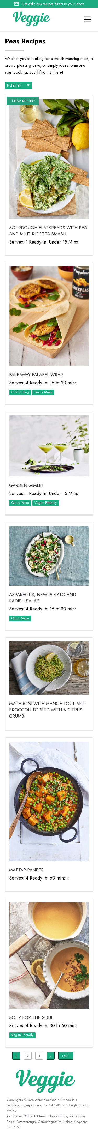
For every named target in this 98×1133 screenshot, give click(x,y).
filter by (18, 85)
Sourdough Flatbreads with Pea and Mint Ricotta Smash (48, 231)
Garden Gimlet (26, 485)
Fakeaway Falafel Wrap (36, 375)
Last (65, 1056)
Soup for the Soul (31, 1017)
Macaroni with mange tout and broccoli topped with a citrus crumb (47, 709)
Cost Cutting (20, 392)
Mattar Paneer (26, 870)
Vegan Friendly (45, 502)
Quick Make (43, 392)
